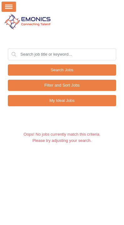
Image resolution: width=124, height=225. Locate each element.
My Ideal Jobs (61, 100)
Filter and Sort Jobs (62, 85)
